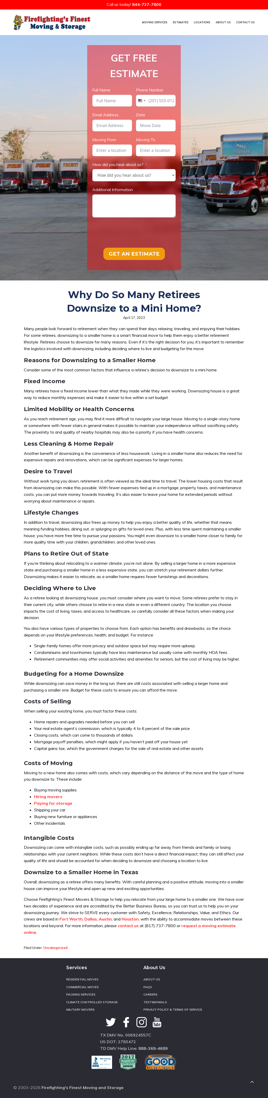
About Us (151, 979)
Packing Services (80, 994)
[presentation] (131, 233)
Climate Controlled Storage (92, 1002)
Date (140, 114)
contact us (128, 925)
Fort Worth (71, 919)
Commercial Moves (82, 987)
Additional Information (112, 189)
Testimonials (155, 1002)
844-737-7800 (146, 4)
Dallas (90, 919)
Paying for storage (53, 803)
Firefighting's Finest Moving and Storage (83, 1087)
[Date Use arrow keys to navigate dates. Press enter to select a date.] (156, 125)
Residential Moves (82, 979)
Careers (150, 994)
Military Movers (80, 1009)
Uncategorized (55, 948)
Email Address (105, 114)
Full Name (101, 89)
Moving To (145, 139)
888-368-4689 (153, 1048)
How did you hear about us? (117, 164)
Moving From (104, 139)
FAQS (147, 987)
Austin (105, 919)
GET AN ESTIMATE (134, 254)
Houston (130, 919)
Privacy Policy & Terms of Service (172, 1009)
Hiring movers (48, 796)
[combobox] (141, 100)
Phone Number (149, 89)
